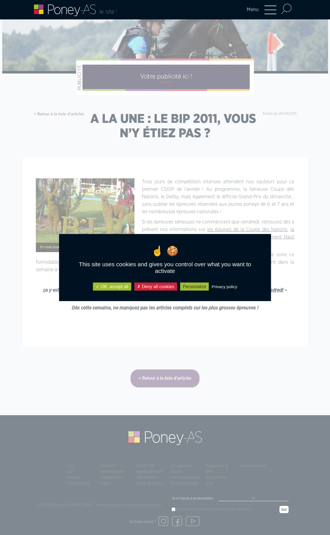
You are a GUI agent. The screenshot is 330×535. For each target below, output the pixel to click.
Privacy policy (224, 286)
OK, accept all (112, 286)
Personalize (194, 286)
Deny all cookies (155, 286)
